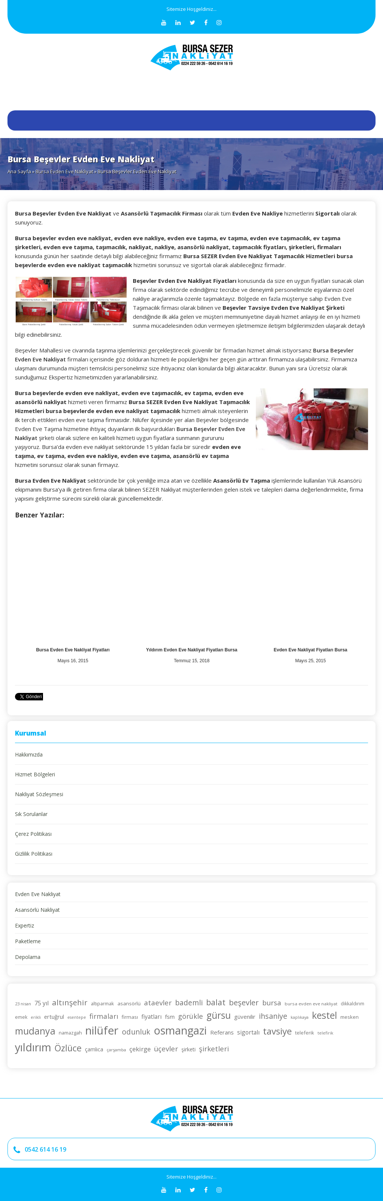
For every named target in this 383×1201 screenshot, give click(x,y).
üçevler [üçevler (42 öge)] (166, 1048)
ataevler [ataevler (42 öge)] (158, 1002)
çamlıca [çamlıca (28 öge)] (94, 1049)
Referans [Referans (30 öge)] (222, 1032)
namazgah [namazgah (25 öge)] (70, 1032)
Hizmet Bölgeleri (35, 774)
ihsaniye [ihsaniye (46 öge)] (273, 1016)
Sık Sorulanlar (31, 814)
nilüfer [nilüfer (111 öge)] (102, 1030)
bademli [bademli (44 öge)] (189, 1003)
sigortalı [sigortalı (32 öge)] (248, 1032)
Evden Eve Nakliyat (38, 894)
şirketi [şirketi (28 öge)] (188, 1049)
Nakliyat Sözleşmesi (39, 794)
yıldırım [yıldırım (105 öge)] (33, 1047)
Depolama (27, 956)
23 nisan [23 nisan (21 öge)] (23, 1003)
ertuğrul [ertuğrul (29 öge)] (54, 1016)
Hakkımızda (29, 754)
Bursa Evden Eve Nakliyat (64, 171)
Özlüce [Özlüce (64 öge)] (68, 1048)
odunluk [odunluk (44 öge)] (136, 1032)
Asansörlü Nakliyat (37, 909)
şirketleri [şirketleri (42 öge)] (214, 1048)
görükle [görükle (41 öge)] (190, 1016)
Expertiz (24, 925)
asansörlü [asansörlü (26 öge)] (129, 1003)
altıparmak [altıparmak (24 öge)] (102, 1003)
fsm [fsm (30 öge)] (170, 1016)
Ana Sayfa (19, 171)
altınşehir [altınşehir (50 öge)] (70, 1002)
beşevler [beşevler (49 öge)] (244, 1002)
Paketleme (28, 941)
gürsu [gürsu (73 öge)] (218, 1015)
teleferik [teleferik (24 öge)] (304, 1032)
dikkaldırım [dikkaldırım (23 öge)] (352, 1003)
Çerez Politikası (33, 833)
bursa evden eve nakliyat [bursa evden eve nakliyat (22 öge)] (311, 1003)
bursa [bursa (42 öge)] (271, 1002)
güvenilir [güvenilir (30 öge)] (244, 1016)
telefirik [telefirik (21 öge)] (325, 1033)
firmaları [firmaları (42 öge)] (103, 1016)
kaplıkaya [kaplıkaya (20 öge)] (300, 1017)
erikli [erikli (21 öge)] (36, 1017)
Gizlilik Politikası (33, 853)
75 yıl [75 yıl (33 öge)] (41, 1003)
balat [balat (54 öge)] (216, 1002)
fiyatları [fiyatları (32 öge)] (151, 1016)
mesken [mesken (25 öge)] (349, 1017)
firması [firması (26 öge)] (130, 1017)
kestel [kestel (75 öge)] (324, 1015)
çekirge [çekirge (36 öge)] (140, 1049)
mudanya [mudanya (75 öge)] (35, 1030)
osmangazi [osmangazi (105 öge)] (180, 1030)
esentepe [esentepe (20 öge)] (76, 1017)
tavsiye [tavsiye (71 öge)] (277, 1031)
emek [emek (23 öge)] (21, 1017)
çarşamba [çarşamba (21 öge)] (116, 1049)
